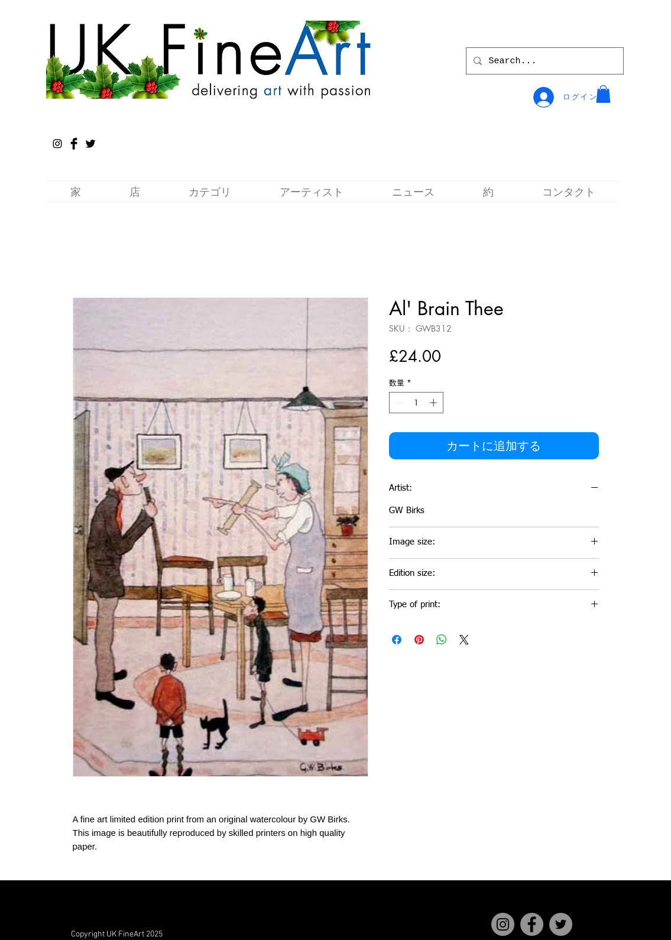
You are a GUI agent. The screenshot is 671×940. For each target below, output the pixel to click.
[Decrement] (398, 403)
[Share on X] (464, 640)
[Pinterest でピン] (419, 640)
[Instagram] (57, 144)
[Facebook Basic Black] (74, 144)
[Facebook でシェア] (397, 640)
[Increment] (434, 403)
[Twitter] (560, 924)
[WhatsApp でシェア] (442, 640)
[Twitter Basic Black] (90, 144)
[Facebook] (531, 924)
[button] (603, 94)
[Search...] (543, 61)
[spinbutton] (415, 403)
